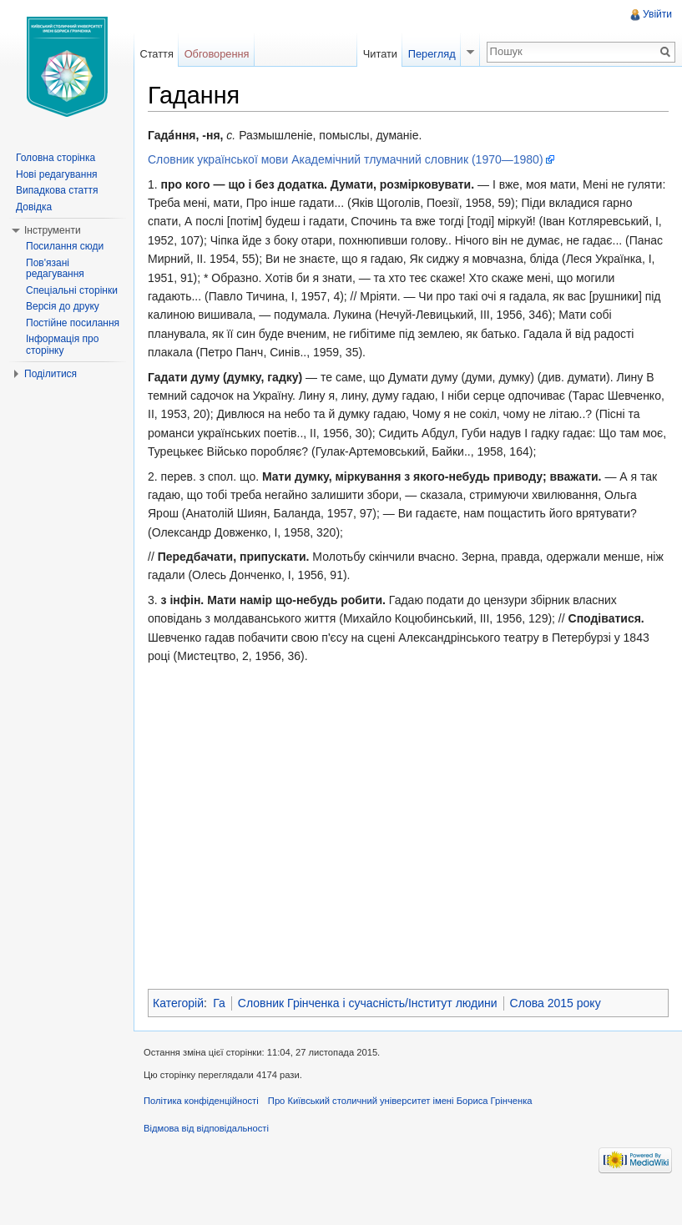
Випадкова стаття (57, 190)
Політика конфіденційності (201, 1101)
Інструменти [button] (52, 230)
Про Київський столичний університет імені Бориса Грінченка (400, 1101)
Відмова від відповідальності (206, 1128)
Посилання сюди (65, 246)
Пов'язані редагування (55, 268)
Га (219, 1003)
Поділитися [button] (50, 374)
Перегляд (432, 54)
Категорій (178, 1003)
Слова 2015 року (555, 1003)
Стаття (156, 54)
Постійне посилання (72, 323)
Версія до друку (62, 306)
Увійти (657, 14)
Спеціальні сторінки (72, 290)
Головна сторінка (55, 158)
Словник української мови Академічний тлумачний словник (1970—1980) (345, 159)
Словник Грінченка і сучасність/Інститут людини (368, 1003)
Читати (380, 54)
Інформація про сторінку (62, 344)
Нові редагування (57, 174)
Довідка (34, 207)
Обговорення (217, 54)
